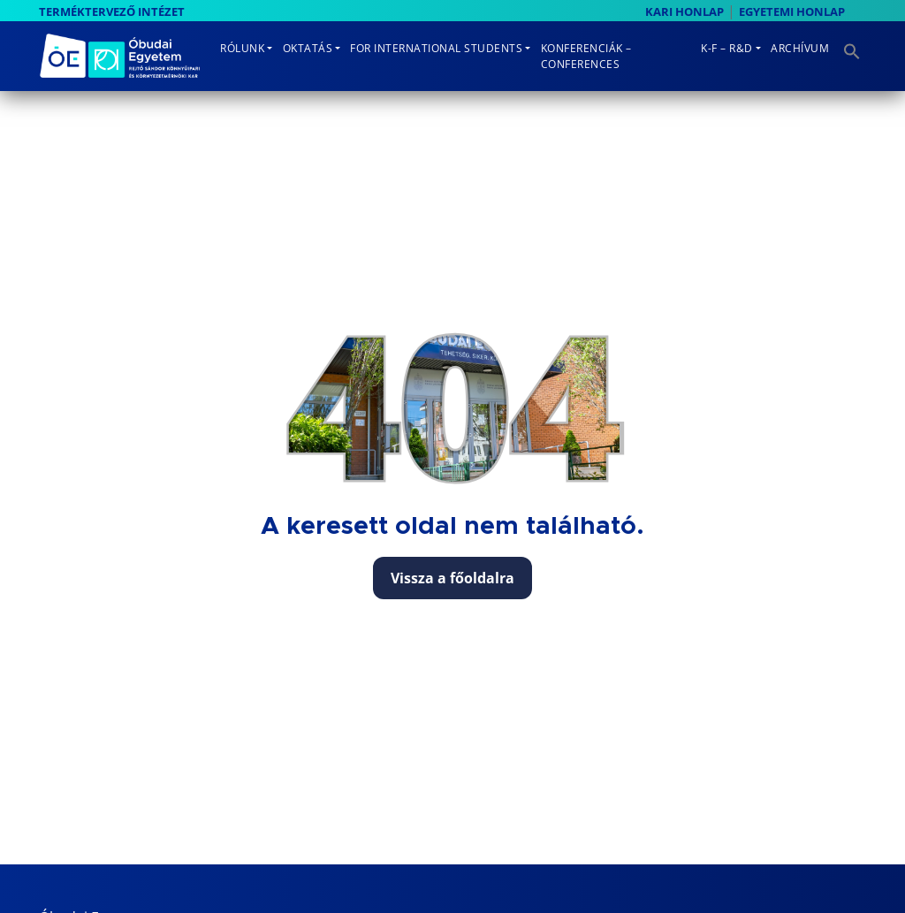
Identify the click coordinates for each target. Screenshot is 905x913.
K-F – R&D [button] (727, 48)
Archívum (800, 48)
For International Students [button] (436, 48)
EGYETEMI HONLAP (792, 11)
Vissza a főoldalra (452, 578)
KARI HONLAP (684, 11)
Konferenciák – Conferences (586, 56)
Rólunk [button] (242, 48)
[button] (850, 45)
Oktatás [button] (308, 48)
